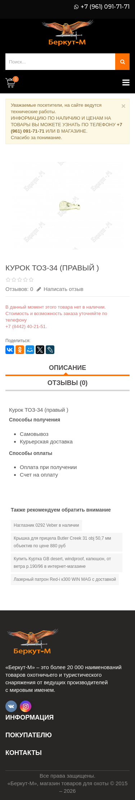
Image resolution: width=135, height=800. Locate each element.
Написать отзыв (60, 289)
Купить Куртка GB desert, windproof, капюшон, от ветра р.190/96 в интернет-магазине (62, 562)
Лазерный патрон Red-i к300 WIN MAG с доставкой (65, 579)
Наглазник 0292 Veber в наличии (46, 525)
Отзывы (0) (68, 382)
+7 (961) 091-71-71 (105, 7)
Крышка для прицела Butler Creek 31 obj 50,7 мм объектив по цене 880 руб (62, 542)
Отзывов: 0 (19, 289)
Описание (67, 367)
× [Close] (123, 106)
